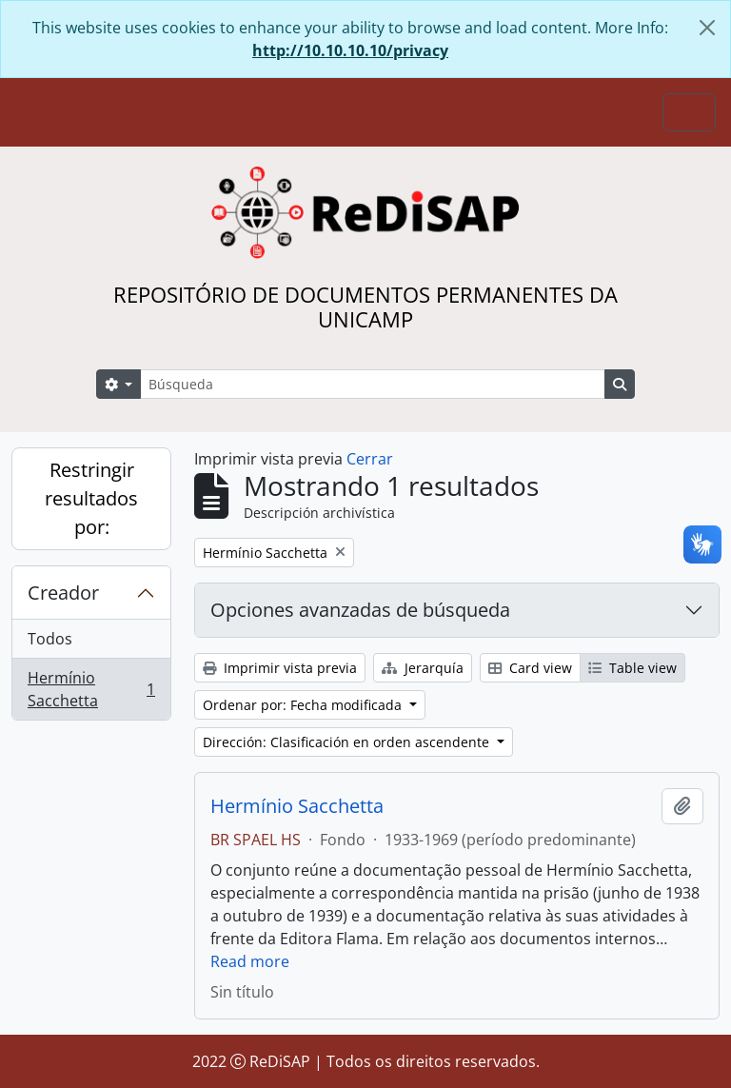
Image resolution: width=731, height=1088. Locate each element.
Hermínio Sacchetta (91, 689)
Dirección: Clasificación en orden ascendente (348, 742)
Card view (530, 668)
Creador (63, 592)
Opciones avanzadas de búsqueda (360, 610)
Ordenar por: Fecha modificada (304, 705)
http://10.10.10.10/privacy (350, 50)
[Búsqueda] (372, 384)
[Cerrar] (707, 27)
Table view (632, 668)
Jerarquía (423, 668)
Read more (249, 961)
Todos (50, 638)
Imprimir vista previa (280, 668)
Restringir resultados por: (91, 498)
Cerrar (369, 458)
